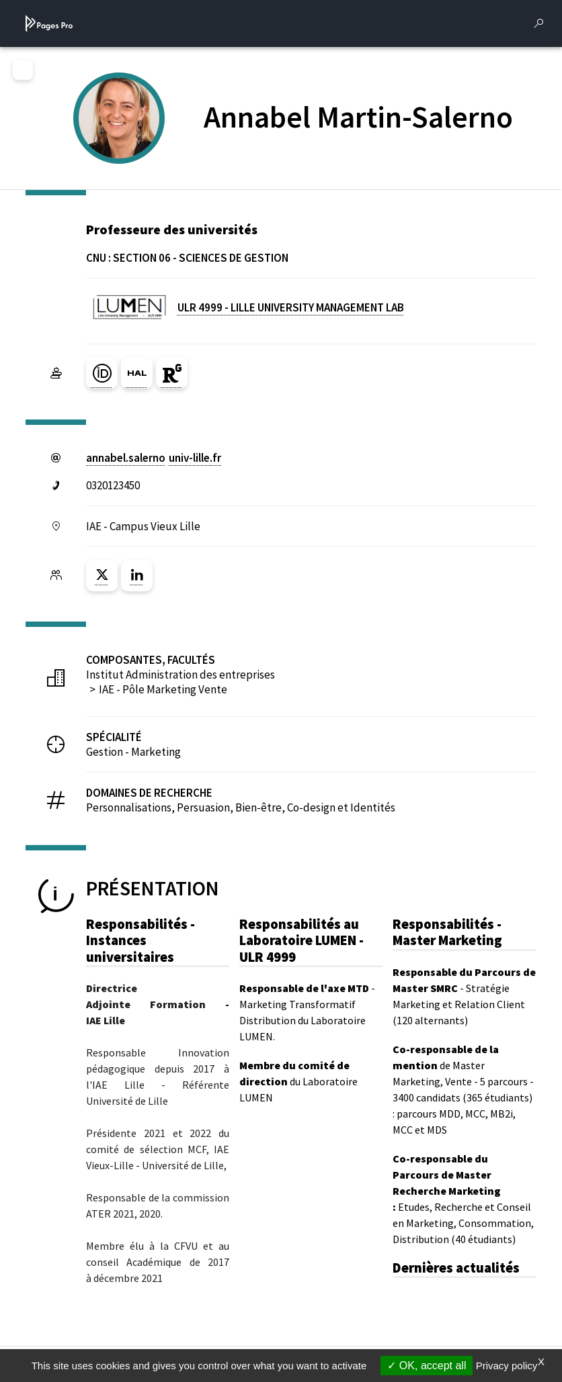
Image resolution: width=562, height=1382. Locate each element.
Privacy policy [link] (507, 1365)
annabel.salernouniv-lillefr (153, 457)
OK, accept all (426, 1365)
